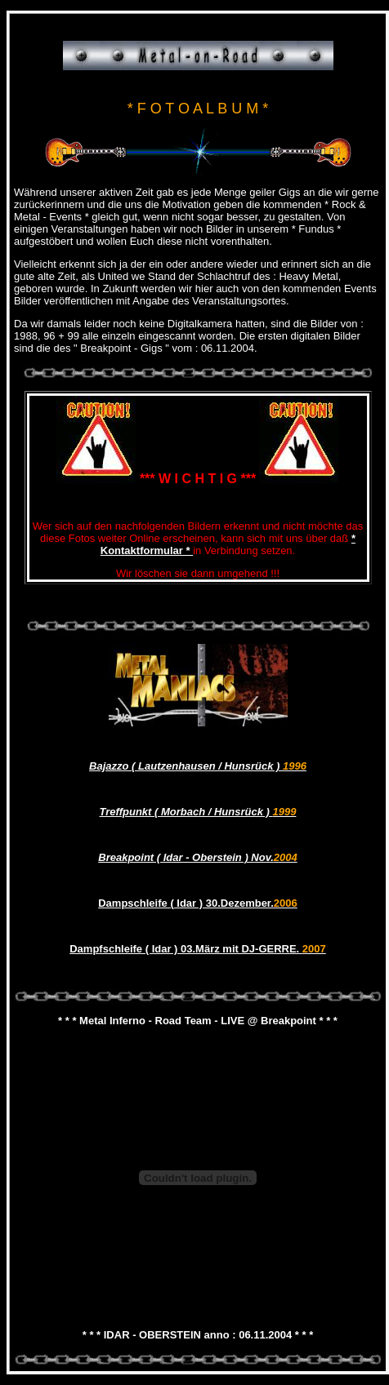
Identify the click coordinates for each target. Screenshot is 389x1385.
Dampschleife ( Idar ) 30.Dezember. (197, 903)
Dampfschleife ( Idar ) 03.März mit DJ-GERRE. (197, 949)
